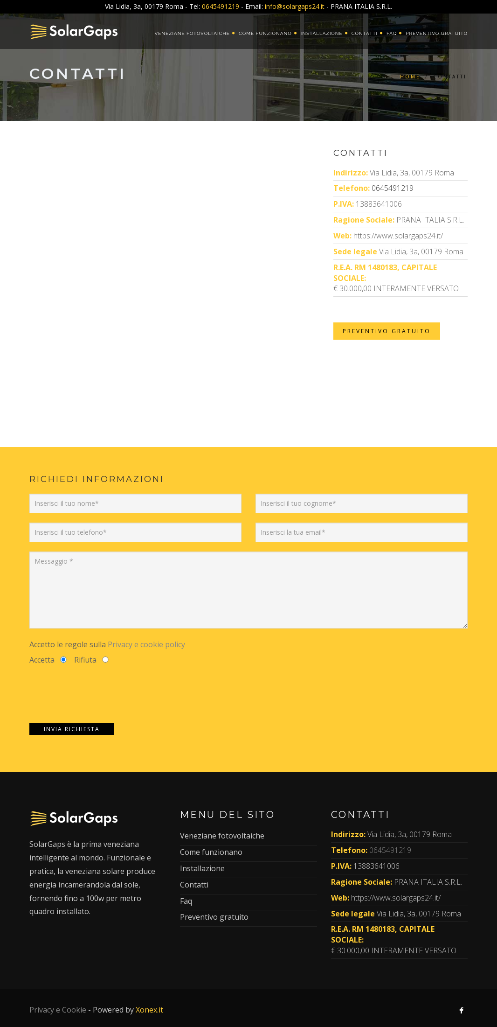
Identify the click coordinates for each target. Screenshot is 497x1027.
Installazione (322, 33)
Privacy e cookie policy (146, 644)
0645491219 (220, 6)
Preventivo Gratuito (387, 331)
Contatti (365, 33)
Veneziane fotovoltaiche (191, 33)
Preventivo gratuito (437, 33)
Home (410, 76)
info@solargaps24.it (294, 6)
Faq (392, 33)
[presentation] (100, 694)
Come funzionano (265, 33)
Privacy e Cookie (57, 1010)
